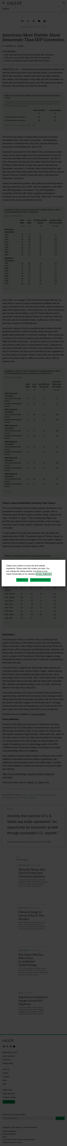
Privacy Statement (43, 574)
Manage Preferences (40, 580)
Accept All (22, 580)
